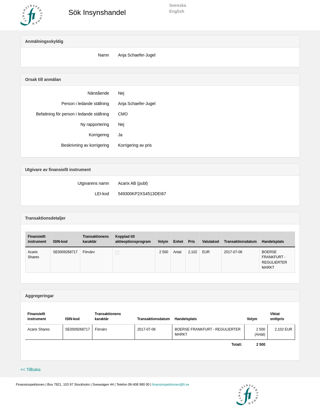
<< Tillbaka (31, 369)
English (176, 11)
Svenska (177, 5)
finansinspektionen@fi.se (170, 384)
